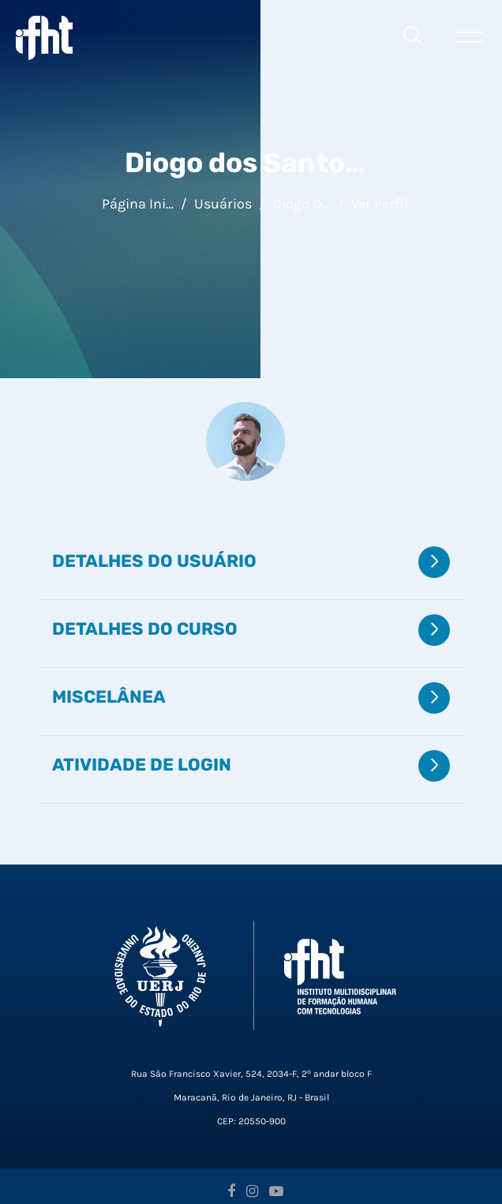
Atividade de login (141, 764)
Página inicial (138, 203)
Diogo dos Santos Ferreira (301, 203)
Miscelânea (109, 696)
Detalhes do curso (145, 628)
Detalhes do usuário (154, 560)
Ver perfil (379, 203)
